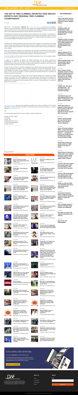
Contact (35, 384)
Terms (35, 378)
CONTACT (27, 8)
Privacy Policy (37, 380)
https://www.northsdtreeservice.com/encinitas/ (14, 57)
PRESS (21, 8)
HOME (6, 8)
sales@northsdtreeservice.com (19, 108)
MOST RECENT (14, 8)
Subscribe (63, 384)
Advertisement (37, 382)
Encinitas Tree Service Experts (35, 27)
